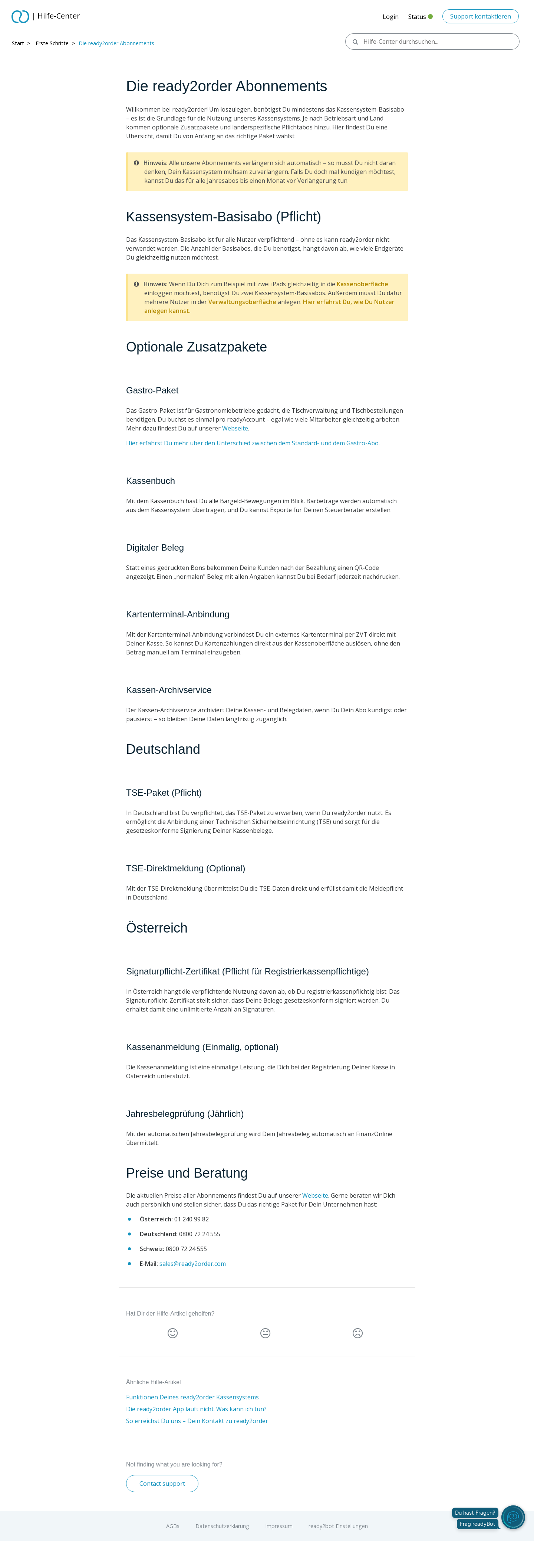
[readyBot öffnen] (513, 1517)
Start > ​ (22, 43)
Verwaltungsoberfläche (242, 302)
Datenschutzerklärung (222, 1526)
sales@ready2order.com (192, 1264)
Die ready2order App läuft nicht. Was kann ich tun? (196, 1409)
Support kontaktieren (480, 16)
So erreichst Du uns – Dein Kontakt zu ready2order (197, 1421)
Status (420, 19)
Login (391, 17)
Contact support (162, 1483)
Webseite (235, 428)
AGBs (172, 1526)
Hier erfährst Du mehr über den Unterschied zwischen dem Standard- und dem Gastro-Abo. (253, 443)
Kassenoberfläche (362, 284)
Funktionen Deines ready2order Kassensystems (192, 1397)
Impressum (279, 1526)
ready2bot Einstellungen (338, 1526)
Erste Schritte (52, 43)
